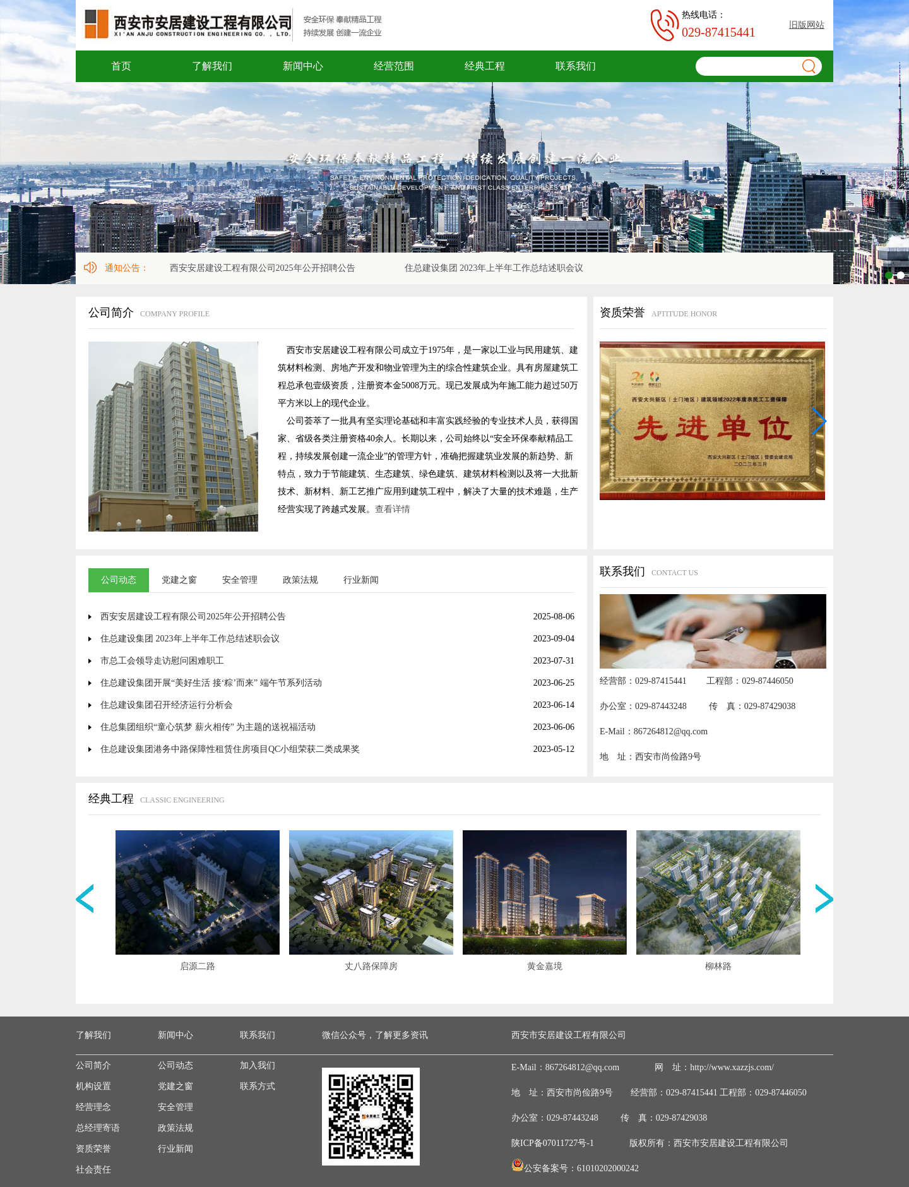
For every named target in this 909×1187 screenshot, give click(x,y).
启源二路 (197, 966)
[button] (818, 421)
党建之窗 (179, 580)
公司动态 (118, 580)
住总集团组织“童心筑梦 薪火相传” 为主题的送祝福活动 (208, 727)
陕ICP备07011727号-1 (552, 1143)
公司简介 (93, 1065)
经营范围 (394, 66)
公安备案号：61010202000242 (581, 1168)
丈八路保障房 (371, 966)
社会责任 (93, 1169)
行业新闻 (361, 580)
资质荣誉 (93, 1149)
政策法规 (300, 580)
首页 (121, 66)
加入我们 (257, 1065)
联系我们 (576, 66)
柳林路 (718, 966)
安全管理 (240, 580)
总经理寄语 (98, 1128)
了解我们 (212, 66)
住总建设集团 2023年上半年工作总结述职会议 (496, 268)
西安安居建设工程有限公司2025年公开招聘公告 (264, 268)
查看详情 (392, 509)
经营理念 (93, 1107)
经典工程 (485, 66)
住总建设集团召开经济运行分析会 (166, 705)
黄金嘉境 (544, 966)
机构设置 (93, 1086)
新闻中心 (303, 66)
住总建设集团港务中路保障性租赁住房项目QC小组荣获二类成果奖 (230, 749)
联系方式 (257, 1086)
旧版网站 (806, 25)
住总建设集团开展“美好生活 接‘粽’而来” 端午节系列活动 (211, 683)
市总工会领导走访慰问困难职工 (162, 660)
